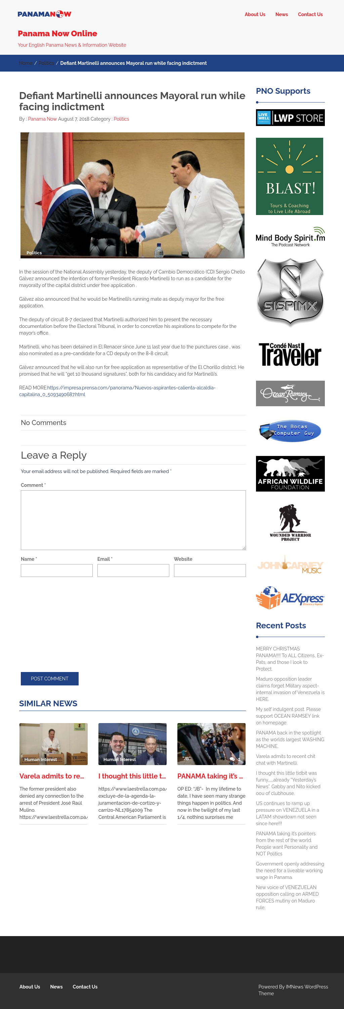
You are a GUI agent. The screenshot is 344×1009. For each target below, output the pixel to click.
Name (29, 559)
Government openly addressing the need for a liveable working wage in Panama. (290, 870)
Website (183, 559)
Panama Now (42, 119)
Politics (46, 63)
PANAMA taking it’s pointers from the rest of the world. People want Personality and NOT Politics (211, 776)
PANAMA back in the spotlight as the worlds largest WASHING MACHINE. (290, 739)
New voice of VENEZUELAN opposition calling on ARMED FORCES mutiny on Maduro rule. (287, 897)
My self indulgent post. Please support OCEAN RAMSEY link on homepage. (288, 716)
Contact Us (310, 14)
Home (26, 63)
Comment (33, 485)
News (281, 14)
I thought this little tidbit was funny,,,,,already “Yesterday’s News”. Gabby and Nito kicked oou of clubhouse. (132, 776)
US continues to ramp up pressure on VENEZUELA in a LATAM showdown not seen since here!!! (287, 813)
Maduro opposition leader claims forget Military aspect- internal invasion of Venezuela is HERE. (290, 689)
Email (105, 559)
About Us (255, 14)
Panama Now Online (57, 33)
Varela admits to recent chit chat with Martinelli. (53, 776)
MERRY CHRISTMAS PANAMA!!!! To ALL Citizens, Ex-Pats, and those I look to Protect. (290, 659)
